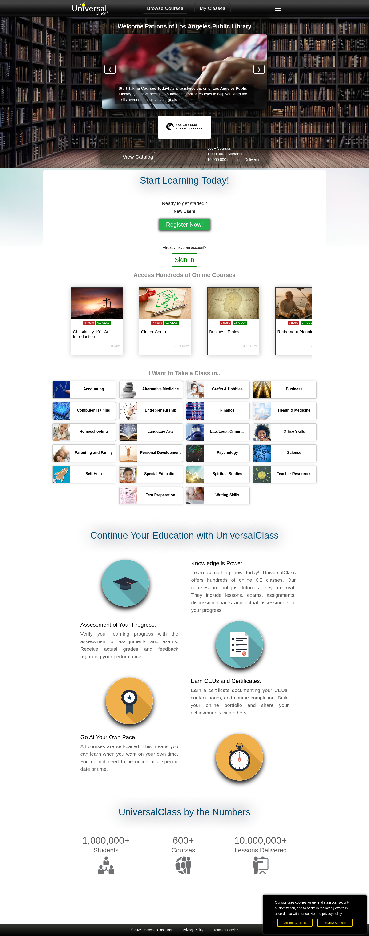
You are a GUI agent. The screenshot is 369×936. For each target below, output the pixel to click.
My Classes (212, 8)
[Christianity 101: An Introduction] (97, 329)
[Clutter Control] (165, 329)
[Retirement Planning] (301, 329)
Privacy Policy (193, 930)
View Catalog (138, 157)
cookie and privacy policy (323, 914)
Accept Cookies (295, 922)
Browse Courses (165, 8)
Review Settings (335, 922)
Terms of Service (226, 930)
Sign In (184, 259)
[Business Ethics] (233, 329)
